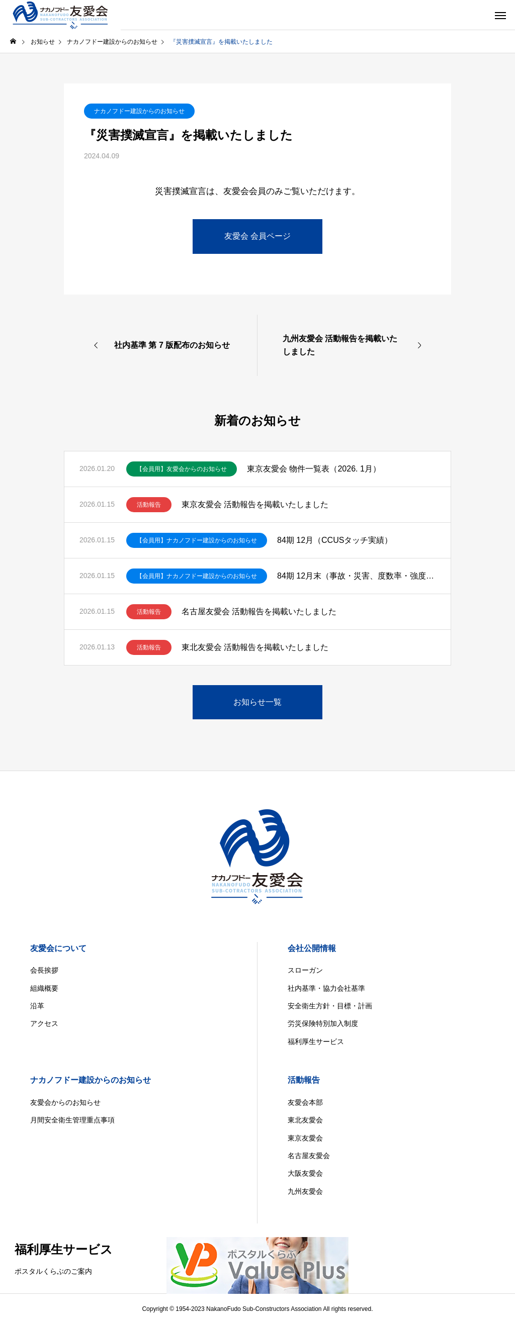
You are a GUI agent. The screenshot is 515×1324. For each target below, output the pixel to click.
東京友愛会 (305, 1138)
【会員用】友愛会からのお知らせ (181, 468)
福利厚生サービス (316, 1041)
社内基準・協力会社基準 (326, 988)
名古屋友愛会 (309, 1156)
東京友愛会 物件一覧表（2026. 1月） (314, 468)
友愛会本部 (305, 1102)
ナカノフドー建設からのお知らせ (139, 111)
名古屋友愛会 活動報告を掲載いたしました (259, 611)
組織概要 (44, 988)
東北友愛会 (305, 1120)
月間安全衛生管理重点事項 (72, 1120)
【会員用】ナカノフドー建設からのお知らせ (196, 540)
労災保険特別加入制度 (323, 1023)
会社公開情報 (312, 948)
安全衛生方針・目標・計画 (330, 1006)
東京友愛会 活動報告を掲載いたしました (255, 504)
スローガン (305, 970)
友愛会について (58, 948)
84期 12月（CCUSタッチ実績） (334, 540)
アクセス (44, 1023)
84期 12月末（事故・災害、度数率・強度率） (356, 576)
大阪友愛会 (305, 1173)
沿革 (37, 1006)
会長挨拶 (44, 970)
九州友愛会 (305, 1191)
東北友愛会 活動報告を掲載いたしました (255, 647)
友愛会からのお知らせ (65, 1102)
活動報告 (149, 504)
